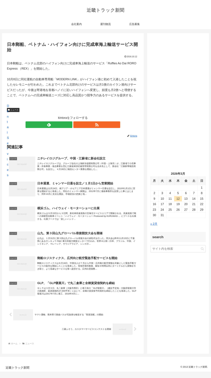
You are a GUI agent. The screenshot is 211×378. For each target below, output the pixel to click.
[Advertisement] (178, 70)
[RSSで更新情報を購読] (76, 124)
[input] (178, 248)
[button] (202, 249)
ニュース (13, 110)
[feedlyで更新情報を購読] (69, 124)
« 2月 (153, 224)
